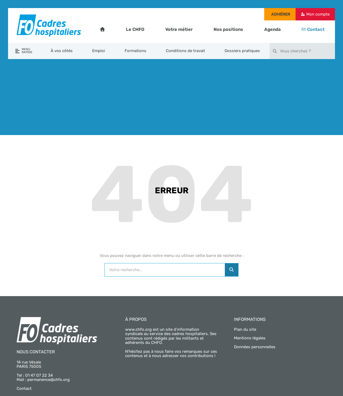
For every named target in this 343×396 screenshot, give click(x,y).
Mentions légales (250, 338)
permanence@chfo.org (48, 379)
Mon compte (318, 14)
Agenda (272, 29)
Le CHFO (135, 29)
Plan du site (245, 329)
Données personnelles (254, 346)
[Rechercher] (231, 269)
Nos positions (228, 29)
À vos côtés (62, 50)
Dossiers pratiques (242, 50)
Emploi (98, 50)
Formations (135, 50)
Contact (316, 29)
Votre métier (179, 29)
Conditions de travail (185, 50)
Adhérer (280, 14)
